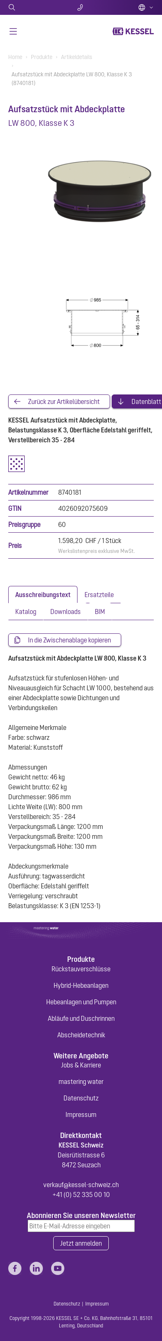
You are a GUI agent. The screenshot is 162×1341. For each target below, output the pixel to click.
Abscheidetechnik (81, 1035)
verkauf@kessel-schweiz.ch (81, 1184)
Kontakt (81, 7)
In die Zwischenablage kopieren (69, 640)
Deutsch (146, 7)
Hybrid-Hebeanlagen (81, 985)
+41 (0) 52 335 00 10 (81, 1194)
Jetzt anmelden (81, 1243)
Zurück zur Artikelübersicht (64, 401)
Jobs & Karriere (81, 1065)
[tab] (42, 594)
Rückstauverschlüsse (81, 969)
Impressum (81, 1114)
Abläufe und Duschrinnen (81, 1018)
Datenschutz (81, 1098)
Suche (32, 7)
